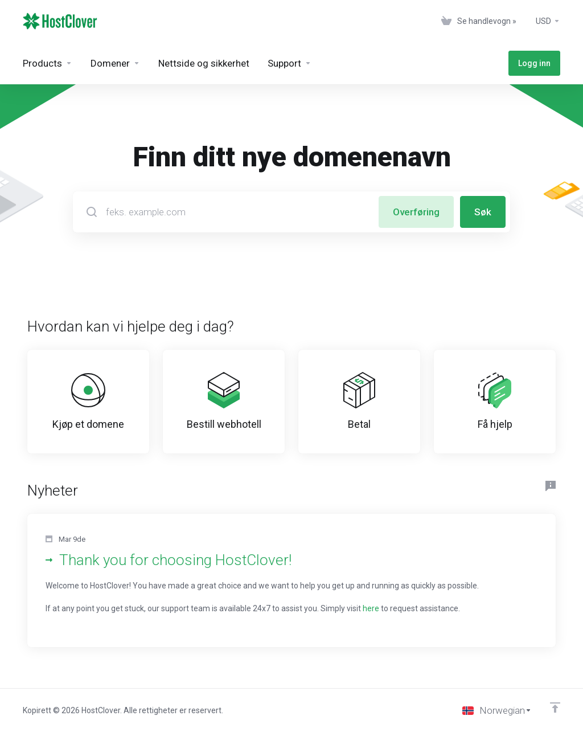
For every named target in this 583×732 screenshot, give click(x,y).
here (371, 608)
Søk (482, 212)
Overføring (416, 212)
